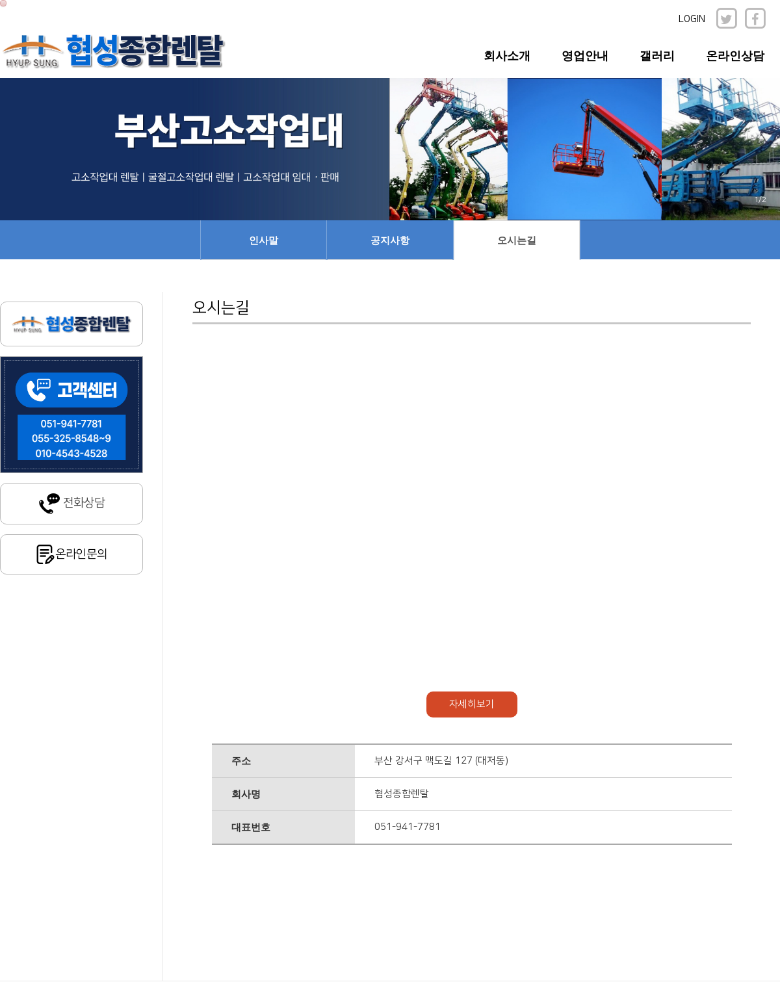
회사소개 (507, 55)
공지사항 (390, 240)
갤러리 (657, 55)
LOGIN (692, 19)
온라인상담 (735, 55)
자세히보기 (472, 704)
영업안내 (585, 55)
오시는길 (516, 240)
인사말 (263, 240)
